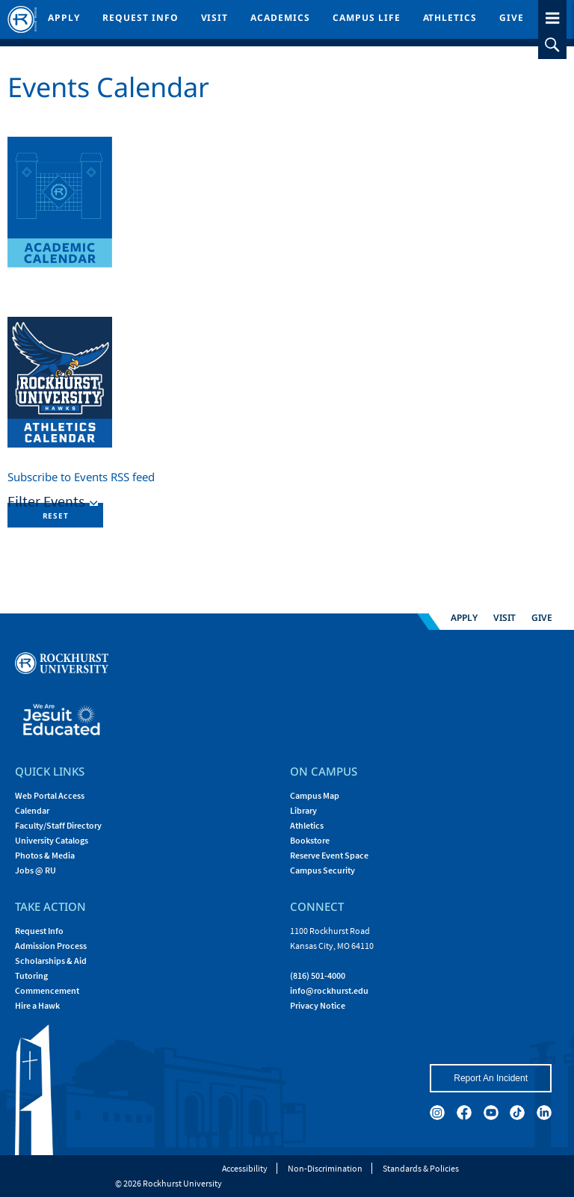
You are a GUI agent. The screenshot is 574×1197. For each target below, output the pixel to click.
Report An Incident (491, 1078)
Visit (215, 17)
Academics (280, 17)
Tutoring (31, 975)
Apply (64, 17)
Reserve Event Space (329, 855)
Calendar (32, 810)
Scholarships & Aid (51, 960)
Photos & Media (45, 855)
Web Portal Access (49, 795)
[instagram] (437, 1112)
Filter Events (47, 501)
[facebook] (464, 1112)
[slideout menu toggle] (552, 15)
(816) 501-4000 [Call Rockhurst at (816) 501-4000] (317, 975)
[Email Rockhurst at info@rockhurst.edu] (329, 990)
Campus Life (367, 17)
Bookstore (310, 840)
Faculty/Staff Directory (58, 825)
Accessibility (245, 1168)
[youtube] (491, 1112)
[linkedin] (544, 1112)
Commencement (47, 990)
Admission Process (51, 945)
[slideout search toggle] (552, 45)
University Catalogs (51, 840)
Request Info (140, 17)
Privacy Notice (317, 1005)
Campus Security (322, 870)
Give (511, 17)
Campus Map (314, 795)
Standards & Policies (421, 1168)
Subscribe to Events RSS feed (81, 476)
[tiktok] (517, 1112)
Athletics (450, 17)
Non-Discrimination (325, 1168)
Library (303, 810)
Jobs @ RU (35, 870)
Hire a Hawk (37, 1005)
